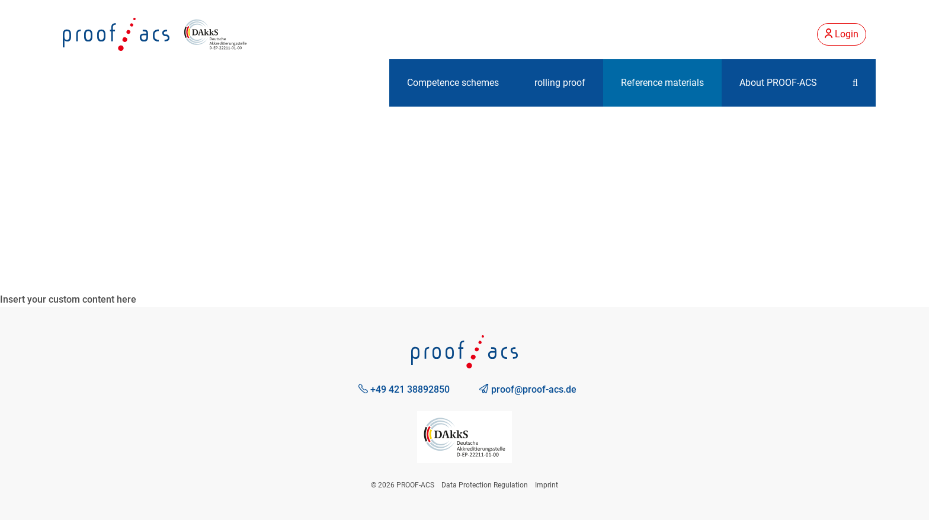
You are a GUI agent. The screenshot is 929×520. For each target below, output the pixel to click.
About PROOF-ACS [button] (778, 82)
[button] (855, 83)
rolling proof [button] (559, 82)
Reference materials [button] (662, 82)
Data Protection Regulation (484, 485)
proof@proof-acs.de (527, 389)
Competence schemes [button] (453, 82)
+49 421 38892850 (404, 389)
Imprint (546, 485)
